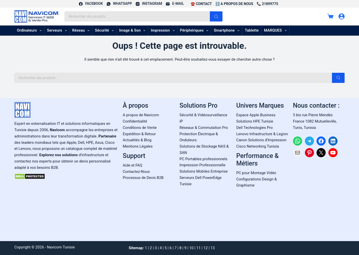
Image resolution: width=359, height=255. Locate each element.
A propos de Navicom (141, 115)
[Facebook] (91, 4)
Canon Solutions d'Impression (261, 140)
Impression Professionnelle (203, 165)
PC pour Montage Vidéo (256, 173)
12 (206, 248)
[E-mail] (175, 4)
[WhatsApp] (119, 4)
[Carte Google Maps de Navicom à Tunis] (319, 198)
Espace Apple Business (255, 115)
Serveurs (58, 31)
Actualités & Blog (137, 140)
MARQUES (276, 31)
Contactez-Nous (136, 171)
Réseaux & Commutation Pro (204, 127)
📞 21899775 (267, 4)
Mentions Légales (138, 146)
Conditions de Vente (140, 127)
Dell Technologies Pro (254, 127)
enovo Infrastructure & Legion (263, 134)
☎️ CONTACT (201, 4)
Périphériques (195, 31)
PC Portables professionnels (203, 159)
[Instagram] (149, 4)
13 (213, 248)
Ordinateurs (30, 31)
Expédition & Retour (139, 134)
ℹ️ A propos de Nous (234, 4)
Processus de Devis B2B (143, 177)
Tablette (252, 30)
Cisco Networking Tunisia (257, 146)
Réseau (82, 31)
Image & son (133, 31)
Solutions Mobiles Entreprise (204, 171)
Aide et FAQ (132, 165)
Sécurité (105, 31)
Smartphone (227, 31)
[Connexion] (342, 16)
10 (191, 248)
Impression (163, 31)
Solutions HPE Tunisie (254, 121)
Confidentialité (135, 121)
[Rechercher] (216, 16)
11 (198, 248)
